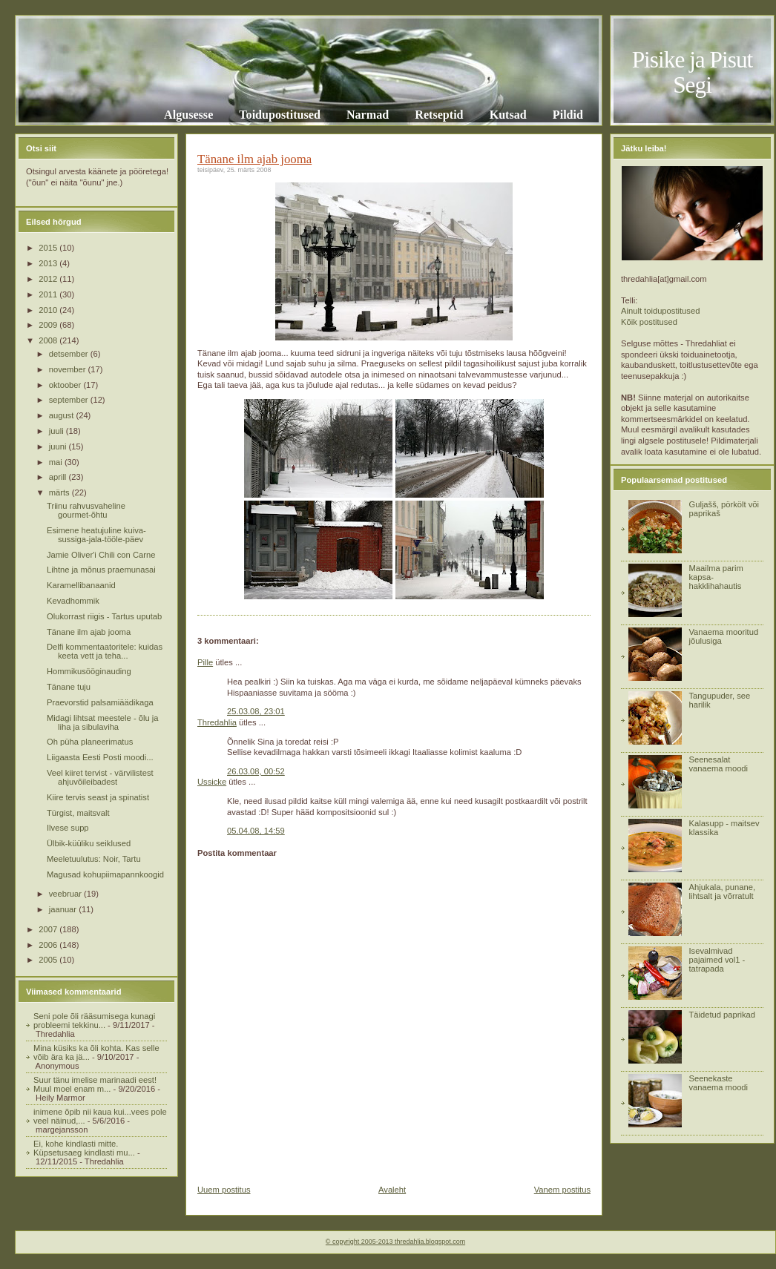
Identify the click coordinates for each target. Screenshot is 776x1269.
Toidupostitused (279, 114)
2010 (49, 310)
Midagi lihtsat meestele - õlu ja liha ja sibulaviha (102, 722)
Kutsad (508, 114)
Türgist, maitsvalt (78, 812)
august (62, 415)
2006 (49, 944)
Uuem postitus (224, 1189)
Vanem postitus (562, 1189)
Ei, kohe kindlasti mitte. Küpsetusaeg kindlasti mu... (84, 1148)
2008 (49, 340)
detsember (70, 353)
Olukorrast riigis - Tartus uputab (104, 616)
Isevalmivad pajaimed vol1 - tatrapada (716, 959)
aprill (59, 476)
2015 (49, 247)
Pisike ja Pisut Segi (692, 72)
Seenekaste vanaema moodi (718, 1083)
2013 (49, 263)
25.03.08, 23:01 (256, 711)
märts (60, 492)
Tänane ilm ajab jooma (89, 631)
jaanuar (64, 909)
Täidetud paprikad (721, 1014)
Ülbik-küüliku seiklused (89, 843)
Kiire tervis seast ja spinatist (98, 797)
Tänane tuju (69, 686)
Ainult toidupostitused (660, 310)
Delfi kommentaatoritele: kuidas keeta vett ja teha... (104, 651)
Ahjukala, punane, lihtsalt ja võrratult (721, 891)
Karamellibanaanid (81, 585)
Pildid (568, 114)
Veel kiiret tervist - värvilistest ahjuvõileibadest (100, 777)
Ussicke (211, 781)
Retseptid (439, 114)
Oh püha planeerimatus (90, 741)
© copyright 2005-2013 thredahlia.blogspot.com (395, 1241)
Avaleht (392, 1189)
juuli (57, 430)
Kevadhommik (73, 600)
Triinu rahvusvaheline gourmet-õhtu (86, 510)
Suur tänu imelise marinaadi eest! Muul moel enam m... (95, 1084)
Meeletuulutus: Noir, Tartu (94, 858)
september (70, 399)
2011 (49, 294)
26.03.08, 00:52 (256, 771)
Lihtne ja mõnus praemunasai (101, 569)
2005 (49, 959)
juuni (59, 446)
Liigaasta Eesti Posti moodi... (100, 757)
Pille (205, 662)
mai (57, 462)
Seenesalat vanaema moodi (718, 764)
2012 (49, 278)
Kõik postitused (649, 321)
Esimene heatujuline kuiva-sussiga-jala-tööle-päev (96, 535)
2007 (49, 929)
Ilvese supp (68, 827)
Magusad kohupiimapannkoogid (105, 874)
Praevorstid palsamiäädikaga (100, 702)
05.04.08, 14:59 (256, 830)
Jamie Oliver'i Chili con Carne (101, 554)
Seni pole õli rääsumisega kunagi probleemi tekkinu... (94, 1020)
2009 (49, 324)
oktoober (66, 384)
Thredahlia (217, 722)
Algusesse (188, 114)
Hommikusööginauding (89, 671)
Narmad (367, 114)
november (68, 369)
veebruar (66, 893)
